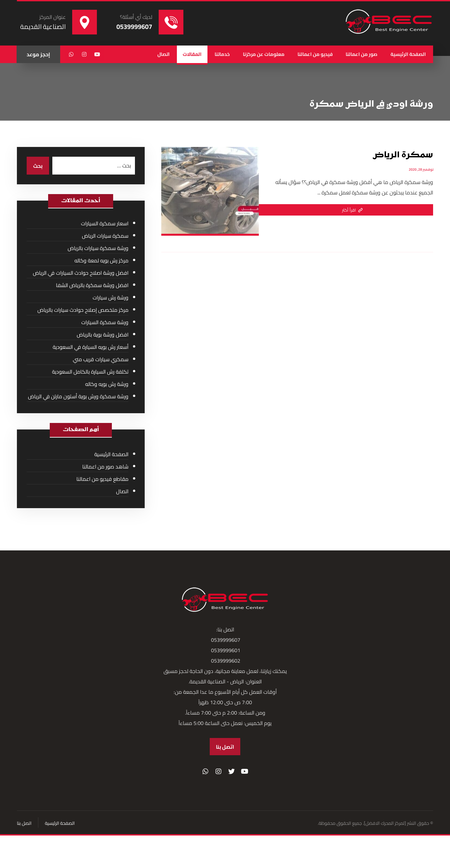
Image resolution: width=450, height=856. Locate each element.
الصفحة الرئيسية (111, 454)
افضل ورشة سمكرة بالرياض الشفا (92, 285)
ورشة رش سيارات (110, 297)
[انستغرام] (84, 54)
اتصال (122, 491)
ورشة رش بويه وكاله (106, 384)
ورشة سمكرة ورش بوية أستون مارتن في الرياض (78, 396)
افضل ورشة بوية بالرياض (102, 334)
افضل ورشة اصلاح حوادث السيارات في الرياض (80, 273)
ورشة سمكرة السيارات (104, 322)
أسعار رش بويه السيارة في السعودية (90, 347)
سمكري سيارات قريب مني (100, 359)
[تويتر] (231, 771)
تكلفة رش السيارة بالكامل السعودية (90, 371)
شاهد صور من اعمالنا (105, 466)
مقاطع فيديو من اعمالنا (102, 479)
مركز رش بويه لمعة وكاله (101, 260)
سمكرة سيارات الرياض (105, 236)
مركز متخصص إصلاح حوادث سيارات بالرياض (82, 310)
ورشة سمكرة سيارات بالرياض (98, 248)
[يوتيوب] (97, 54)
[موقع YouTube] (244, 771)
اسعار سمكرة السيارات (104, 223)
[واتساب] (71, 54)
